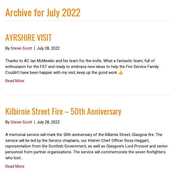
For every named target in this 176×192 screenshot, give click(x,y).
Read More (14, 80)
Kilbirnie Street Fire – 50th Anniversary (63, 111)
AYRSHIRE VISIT (28, 37)
